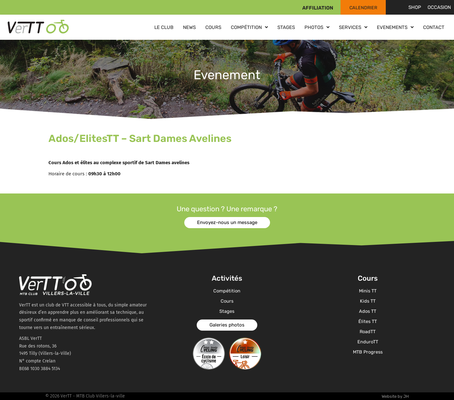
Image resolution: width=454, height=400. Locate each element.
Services (353, 27)
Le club (163, 27)
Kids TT (367, 301)
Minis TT (367, 291)
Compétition (249, 27)
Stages (286, 27)
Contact (433, 27)
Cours (213, 27)
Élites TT (367, 321)
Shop (414, 7)
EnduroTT (367, 342)
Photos (316, 27)
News (189, 27)
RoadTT (367, 331)
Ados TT (367, 311)
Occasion (439, 7)
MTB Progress (368, 352)
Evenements (395, 27)
